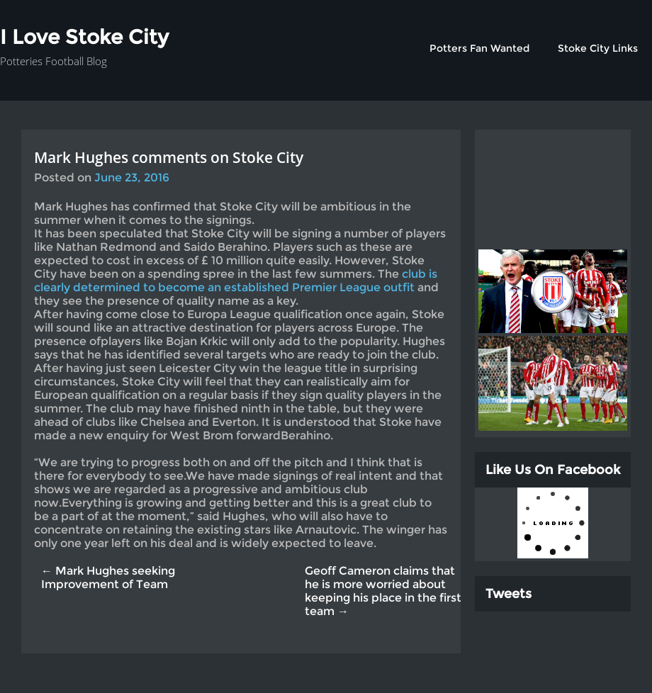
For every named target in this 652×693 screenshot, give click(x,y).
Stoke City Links (598, 48)
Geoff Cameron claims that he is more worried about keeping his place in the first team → (383, 591)
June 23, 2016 (131, 177)
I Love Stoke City (84, 37)
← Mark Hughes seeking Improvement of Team (108, 577)
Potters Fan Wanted (479, 48)
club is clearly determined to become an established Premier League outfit (235, 280)
